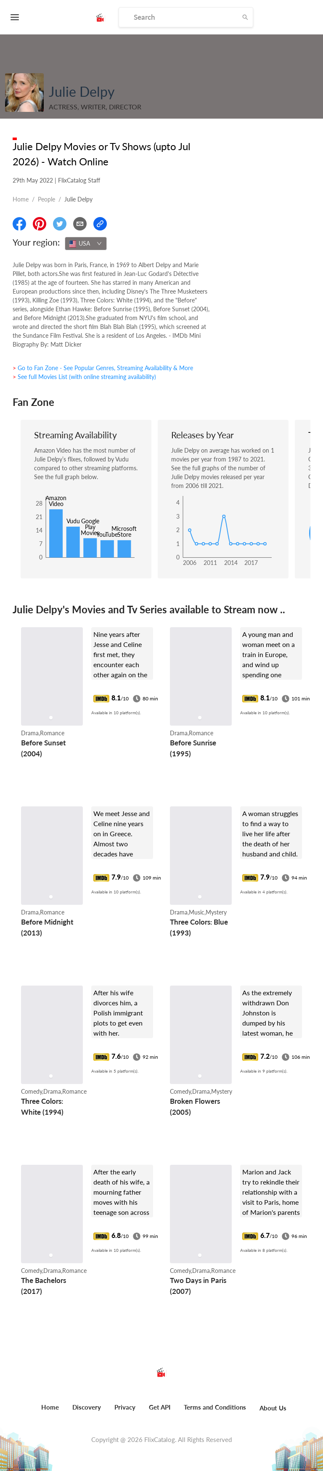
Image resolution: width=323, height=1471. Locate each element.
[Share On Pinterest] (39, 224)
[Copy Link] (100, 224)
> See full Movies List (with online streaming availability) (84, 376)
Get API (159, 1407)
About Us (272, 1408)
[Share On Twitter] (59, 224)
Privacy (124, 1407)
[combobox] (86, 243)
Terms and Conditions (215, 1407)
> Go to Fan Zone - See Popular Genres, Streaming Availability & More (103, 367)
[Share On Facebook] (19, 224)
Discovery (86, 1407)
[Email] (80, 224)
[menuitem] (50, 1411)
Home (21, 199)
